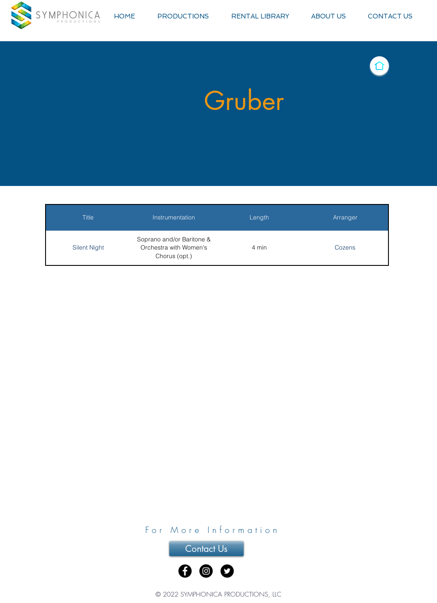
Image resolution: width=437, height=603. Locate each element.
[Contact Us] (206, 548)
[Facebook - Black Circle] (185, 571)
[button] (183, 16)
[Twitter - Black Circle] (227, 571)
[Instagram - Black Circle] (206, 571)
